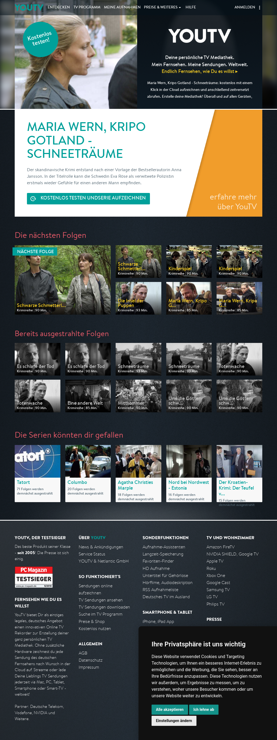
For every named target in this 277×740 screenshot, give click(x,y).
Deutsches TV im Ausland (166, 597)
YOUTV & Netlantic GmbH (104, 561)
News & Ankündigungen (101, 547)
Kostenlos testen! (40, 39)
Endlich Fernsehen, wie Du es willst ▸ (200, 71)
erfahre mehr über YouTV (233, 201)
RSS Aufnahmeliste (160, 589)
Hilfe (191, 8)
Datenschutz (91, 660)
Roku (211, 568)
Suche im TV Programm (100, 614)
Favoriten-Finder (158, 561)
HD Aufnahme (156, 568)
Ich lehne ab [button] (203, 709)
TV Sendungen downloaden (104, 607)
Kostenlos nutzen (95, 628)
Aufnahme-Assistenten (164, 547)
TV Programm (86, 8)
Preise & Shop (92, 621)
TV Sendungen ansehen (101, 600)
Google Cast (218, 582)
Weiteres (161, 8)
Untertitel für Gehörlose (165, 575)
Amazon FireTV (221, 547)
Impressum (89, 667)
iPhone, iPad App (158, 621)
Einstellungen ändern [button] (174, 720)
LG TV (212, 597)
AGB (83, 653)
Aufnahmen (122, 8)
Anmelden (245, 8)
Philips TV (215, 604)
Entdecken (59, 8)
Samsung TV (218, 589)
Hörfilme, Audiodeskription (168, 582)
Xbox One (216, 575)
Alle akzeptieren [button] (170, 709)
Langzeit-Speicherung (163, 554)
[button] (259, 7)
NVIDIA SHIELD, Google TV (232, 554)
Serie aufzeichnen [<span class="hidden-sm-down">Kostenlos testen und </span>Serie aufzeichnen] (93, 198)
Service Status (92, 554)
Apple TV (215, 561)
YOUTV (29, 7)
